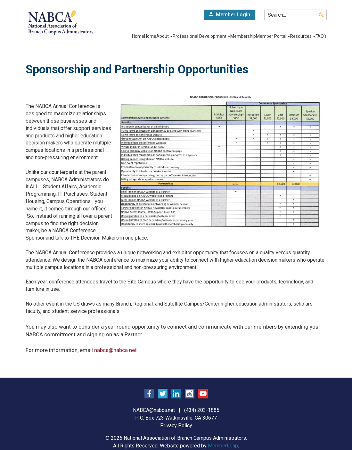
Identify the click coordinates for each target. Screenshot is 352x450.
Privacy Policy (176, 425)
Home (120, 36)
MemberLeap (223, 446)
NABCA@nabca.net (154, 410)
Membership (235, 36)
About (151, 36)
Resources (300, 36)
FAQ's (321, 36)
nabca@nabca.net (115, 350)
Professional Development (191, 36)
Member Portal (268, 36)
